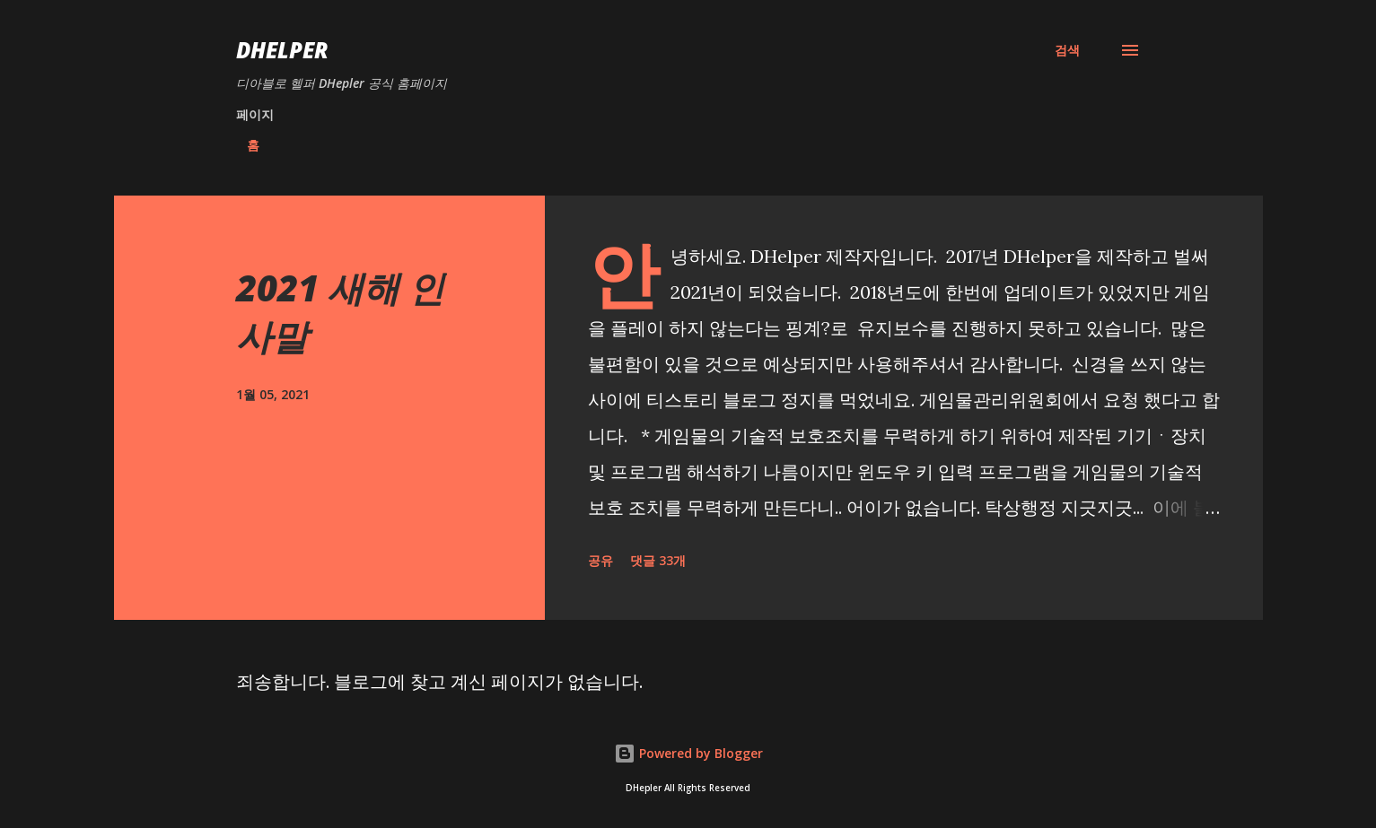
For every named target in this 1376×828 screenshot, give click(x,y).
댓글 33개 (658, 560)
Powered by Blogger (688, 753)
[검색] (1067, 50)
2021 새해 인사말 (340, 311)
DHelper (282, 50)
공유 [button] (600, 560)
